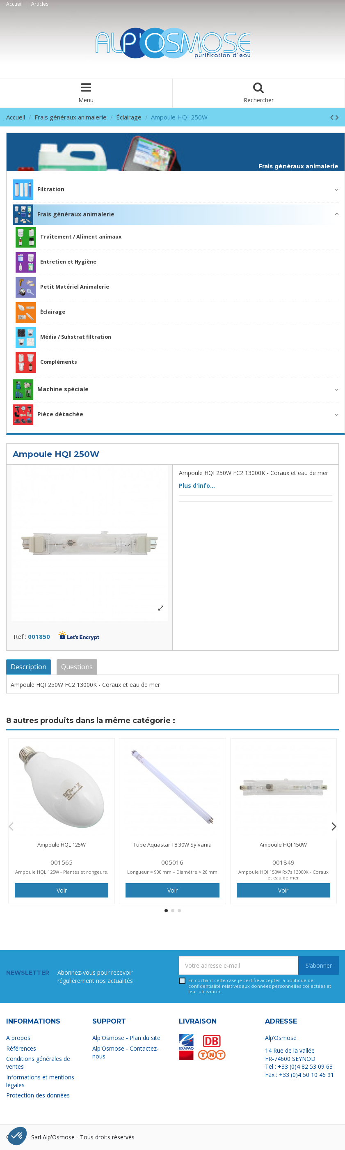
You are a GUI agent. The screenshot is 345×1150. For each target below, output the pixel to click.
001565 (61, 862)
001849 (283, 862)
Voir (62, 890)
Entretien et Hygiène (56, 262)
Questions (77, 666)
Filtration (38, 189)
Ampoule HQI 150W (283, 844)
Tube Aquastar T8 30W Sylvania (172, 844)
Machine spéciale (51, 389)
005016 (172, 862)
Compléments (46, 362)
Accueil (15, 3)
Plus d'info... (197, 485)
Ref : (20, 636)
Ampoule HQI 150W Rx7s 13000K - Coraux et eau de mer (283, 874)
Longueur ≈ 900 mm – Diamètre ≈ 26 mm (172, 872)
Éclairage (40, 312)
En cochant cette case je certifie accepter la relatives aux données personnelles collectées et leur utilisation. (259, 986)
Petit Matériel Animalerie (62, 287)
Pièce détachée (48, 414)
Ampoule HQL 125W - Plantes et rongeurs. (61, 872)
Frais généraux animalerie (298, 166)
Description (28, 666)
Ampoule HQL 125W (61, 844)
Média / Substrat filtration (63, 337)
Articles (39, 3)
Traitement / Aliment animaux (68, 237)
